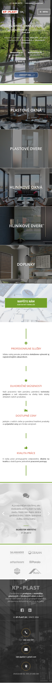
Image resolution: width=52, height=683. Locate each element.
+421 (15, 3)
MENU (44, 12)
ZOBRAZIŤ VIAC (27, 75)
